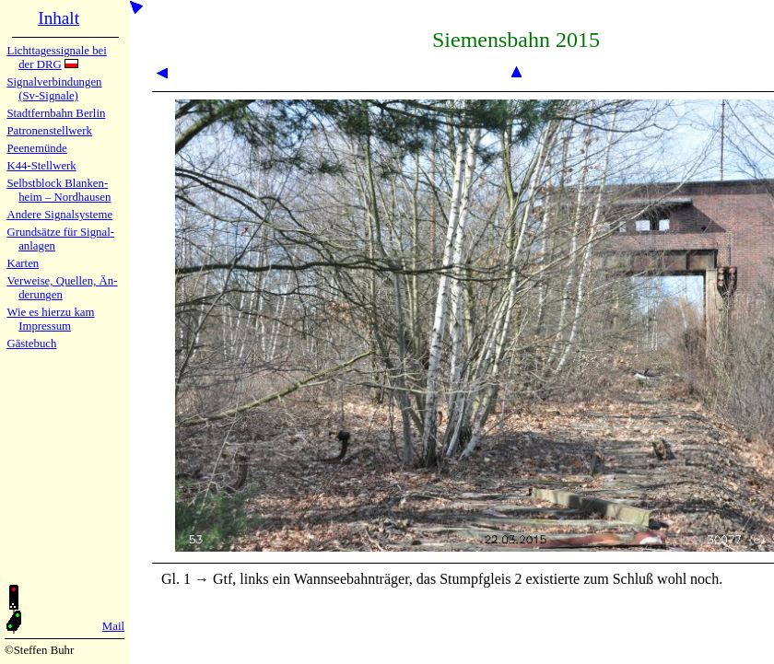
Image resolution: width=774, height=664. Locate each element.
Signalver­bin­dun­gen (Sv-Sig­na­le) (53, 89)
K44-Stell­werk (41, 165)
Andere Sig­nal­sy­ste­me (59, 214)
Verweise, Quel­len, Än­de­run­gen (61, 287)
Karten (22, 263)
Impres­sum (44, 326)
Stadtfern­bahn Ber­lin (55, 113)
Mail (113, 626)
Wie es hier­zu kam (50, 312)
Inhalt (58, 18)
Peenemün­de (36, 148)
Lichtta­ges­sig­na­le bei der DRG (56, 57)
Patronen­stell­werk (48, 130)
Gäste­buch (31, 343)
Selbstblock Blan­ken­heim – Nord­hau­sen (58, 190)
